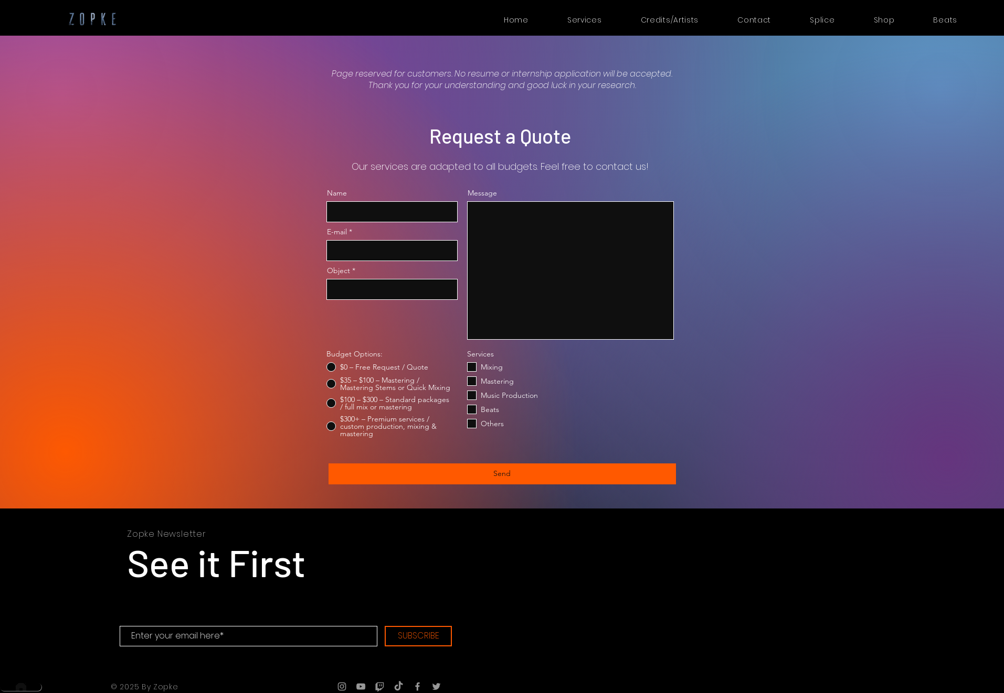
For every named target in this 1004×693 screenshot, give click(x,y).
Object (338, 270)
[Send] (502, 473)
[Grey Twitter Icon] (436, 686)
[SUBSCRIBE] (418, 636)
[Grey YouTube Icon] (360, 686)
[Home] (20, 687)
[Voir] (949, 555)
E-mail (337, 231)
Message (482, 193)
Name (337, 193)
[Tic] (379, 686)
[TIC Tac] (398, 686)
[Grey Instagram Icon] (341, 686)
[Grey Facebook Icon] (417, 686)
